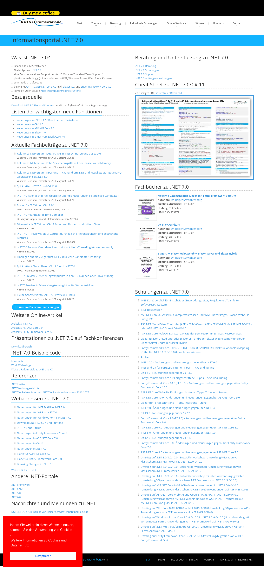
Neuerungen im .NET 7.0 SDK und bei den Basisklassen (47, 120)
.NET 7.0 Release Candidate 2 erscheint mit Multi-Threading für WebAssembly (65, 247)
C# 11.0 (30, 86)
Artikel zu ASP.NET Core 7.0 (26, 328)
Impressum (226, 559)
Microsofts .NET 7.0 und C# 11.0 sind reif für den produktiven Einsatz (60, 224)
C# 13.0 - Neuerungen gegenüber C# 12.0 (166, 413)
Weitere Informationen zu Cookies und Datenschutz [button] (39, 543)
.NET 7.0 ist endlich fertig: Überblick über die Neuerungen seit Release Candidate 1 (68, 196)
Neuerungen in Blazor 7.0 (31, 132)
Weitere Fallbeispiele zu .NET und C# (32, 369)
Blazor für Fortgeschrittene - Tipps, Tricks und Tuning (174, 403)
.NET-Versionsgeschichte (25, 388)
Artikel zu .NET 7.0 (21, 323)
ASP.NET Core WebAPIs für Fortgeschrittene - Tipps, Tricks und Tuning (184, 392)
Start (79, 23)
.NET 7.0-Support (144, 74)
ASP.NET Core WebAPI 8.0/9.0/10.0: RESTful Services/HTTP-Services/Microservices (191, 333)
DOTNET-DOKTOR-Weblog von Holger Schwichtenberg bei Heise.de (49, 512)
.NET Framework (20, 485)
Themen (96, 23)
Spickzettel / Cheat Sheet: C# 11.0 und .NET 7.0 (46, 266)
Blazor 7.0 (68, 86)
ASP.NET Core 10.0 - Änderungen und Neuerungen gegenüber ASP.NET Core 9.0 (190, 397)
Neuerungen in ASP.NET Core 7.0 (35, 128)
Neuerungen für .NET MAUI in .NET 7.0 (41, 407)
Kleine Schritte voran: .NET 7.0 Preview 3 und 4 (46, 295)
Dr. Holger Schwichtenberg (186, 200)
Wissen (200, 23)
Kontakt (209, 559)
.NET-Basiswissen (151, 310)
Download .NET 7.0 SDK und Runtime (32, 105)
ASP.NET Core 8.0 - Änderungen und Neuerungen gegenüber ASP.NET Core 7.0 (189, 452)
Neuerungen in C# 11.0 (29, 124)
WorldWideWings (21, 365)
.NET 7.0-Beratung (145, 66)
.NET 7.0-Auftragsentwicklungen (153, 78)
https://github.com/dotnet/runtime (60, 91)
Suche (236, 23)
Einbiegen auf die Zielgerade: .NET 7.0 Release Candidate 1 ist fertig (59, 257)
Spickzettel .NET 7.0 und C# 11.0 (37, 186)
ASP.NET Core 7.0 (46, 86)
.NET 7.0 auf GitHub (29, 428)
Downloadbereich (21, 346)
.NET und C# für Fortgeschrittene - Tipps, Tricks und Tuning (177, 367)
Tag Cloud (177, 559)
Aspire (144, 357)
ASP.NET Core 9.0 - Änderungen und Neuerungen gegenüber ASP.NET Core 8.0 (189, 427)
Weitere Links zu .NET (23, 470)
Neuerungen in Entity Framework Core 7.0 (40, 136)
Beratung (115, 23)
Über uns (218, 23)
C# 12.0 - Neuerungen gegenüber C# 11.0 (166, 438)
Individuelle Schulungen (144, 23)
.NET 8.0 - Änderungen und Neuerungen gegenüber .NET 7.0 (178, 432)
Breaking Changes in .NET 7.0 (35, 464)
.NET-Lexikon (18, 384)
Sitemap (193, 559)
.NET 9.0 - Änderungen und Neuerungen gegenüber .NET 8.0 (178, 408)
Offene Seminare (176, 23)
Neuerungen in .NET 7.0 (31, 448)
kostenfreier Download (169, 93)
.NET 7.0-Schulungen (147, 70)
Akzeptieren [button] (42, 556)
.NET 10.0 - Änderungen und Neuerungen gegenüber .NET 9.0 (179, 362)
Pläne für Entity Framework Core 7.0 (39, 459)
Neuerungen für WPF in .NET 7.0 (37, 412)
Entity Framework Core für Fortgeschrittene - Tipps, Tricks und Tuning (184, 378)
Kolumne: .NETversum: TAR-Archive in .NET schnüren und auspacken (60, 153)
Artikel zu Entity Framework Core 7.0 (32, 332)
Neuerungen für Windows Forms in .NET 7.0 (44, 417)
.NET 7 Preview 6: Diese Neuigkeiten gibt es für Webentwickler (55, 285)
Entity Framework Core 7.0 (96, 86)
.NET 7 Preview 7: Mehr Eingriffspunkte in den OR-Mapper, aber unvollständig (65, 276)
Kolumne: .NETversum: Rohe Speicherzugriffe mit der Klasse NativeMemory (64, 163)
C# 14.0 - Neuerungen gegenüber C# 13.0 (166, 373)
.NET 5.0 (16, 493)
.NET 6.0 (36, 70)
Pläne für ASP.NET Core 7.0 (33, 454)
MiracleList (17, 361)
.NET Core (17, 489)
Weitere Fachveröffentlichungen (37, 307)
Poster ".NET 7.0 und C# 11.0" (35, 205)
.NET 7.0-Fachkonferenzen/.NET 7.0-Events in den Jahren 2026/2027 (50, 392)
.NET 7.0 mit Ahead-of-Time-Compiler (40, 215)
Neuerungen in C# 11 (30, 443)
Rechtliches (245, 559)
